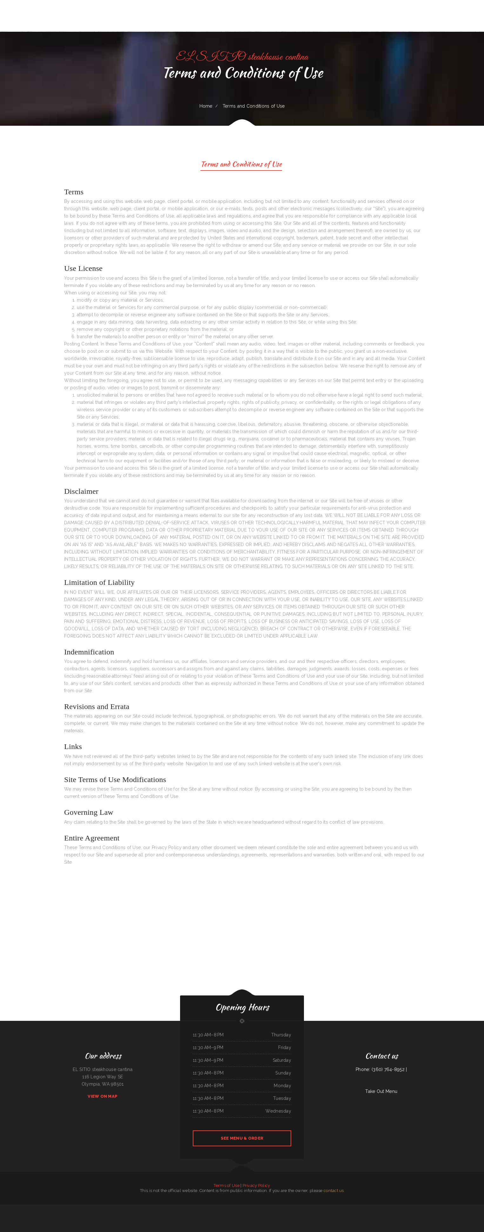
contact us (334, 1190)
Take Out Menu (381, 1091)
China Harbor (46, 1208)
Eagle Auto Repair (240, 1215)
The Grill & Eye (412, 1208)
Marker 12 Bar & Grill (38, 1208)
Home (205, 106)
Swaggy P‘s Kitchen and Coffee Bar (265, 1208)
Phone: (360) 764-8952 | (381, 1069)
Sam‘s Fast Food (327, 1208)
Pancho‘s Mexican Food (29, 1208)
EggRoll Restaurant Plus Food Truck (8, 1208)
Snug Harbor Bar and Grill (317, 1208)
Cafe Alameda (280, 1208)
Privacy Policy (256, 1185)
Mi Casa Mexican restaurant (139, 1208)
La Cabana (256, 1208)
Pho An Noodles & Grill (345, 1208)
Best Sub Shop (370, 1208)
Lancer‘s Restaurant (54, 1208)
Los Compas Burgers (255, 1215)
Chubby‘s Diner (308, 1208)
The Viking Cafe (383, 1208)
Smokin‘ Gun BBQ (376, 1208)
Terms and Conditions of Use (241, 165)
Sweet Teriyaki (72, 1208)
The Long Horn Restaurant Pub (436, 1208)
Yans (67, 1208)
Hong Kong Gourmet (264, 1215)
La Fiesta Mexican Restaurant (182, 1208)
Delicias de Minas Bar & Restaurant (126, 1208)
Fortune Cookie (214, 1208)
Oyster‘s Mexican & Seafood (102, 1208)
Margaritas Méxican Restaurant (152, 1208)
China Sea (353, 1208)
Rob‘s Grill (275, 1208)
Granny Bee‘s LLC (420, 1208)
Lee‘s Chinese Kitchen (92, 1208)
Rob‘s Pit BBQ (191, 1208)
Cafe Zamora (426, 1208)
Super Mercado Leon (20, 1208)
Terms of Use (226, 1185)
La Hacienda (220, 1208)
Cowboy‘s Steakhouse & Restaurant (461, 1208)
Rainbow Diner (287, 1208)
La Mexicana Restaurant (335, 1208)
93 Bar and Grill (227, 1208)
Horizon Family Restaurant (81, 1208)
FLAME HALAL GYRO (391, 1208)
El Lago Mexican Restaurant (164, 1208)
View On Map (103, 1096)
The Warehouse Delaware (361, 1208)
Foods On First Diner (225, 1215)
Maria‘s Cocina (173, 1208)
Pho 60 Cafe (302, 1208)
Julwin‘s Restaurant (294, 1208)
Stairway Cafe (232, 1215)
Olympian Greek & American (448, 1208)
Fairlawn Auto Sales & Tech (474, 1208)
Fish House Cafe (198, 1208)
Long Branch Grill (62, 1208)
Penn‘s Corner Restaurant (113, 1208)
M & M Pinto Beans (206, 1208)
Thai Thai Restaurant (249, 1208)
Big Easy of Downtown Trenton (403, 1208)
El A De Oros (247, 1215)
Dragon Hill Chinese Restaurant (238, 1208)
